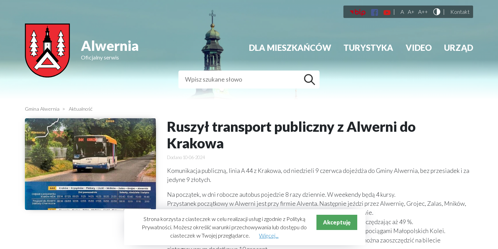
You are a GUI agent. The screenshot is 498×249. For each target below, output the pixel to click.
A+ (411, 11)
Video (419, 48)
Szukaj (311, 80)
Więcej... (268, 235)
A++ (423, 11)
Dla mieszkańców (290, 48)
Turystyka (368, 48)
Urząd (458, 48)
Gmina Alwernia (42, 109)
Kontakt (460, 11)
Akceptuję (337, 222)
